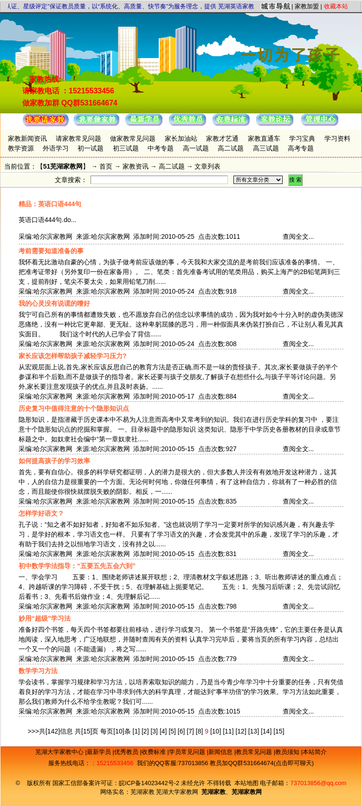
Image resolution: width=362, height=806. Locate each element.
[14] (266, 731)
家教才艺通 (222, 138)
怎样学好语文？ (41, 513)
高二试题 (231, 148)
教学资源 (21, 148)
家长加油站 (181, 138)
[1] (136, 731)
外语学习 (56, 148)
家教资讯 (136, 166)
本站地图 (246, 783)
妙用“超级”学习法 (45, 618)
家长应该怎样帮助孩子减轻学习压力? (73, 356)
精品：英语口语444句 (50, 204)
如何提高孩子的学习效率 (54, 461)
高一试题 (196, 148)
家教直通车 (264, 138)
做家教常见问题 (132, 138)
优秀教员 (127, 751)
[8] (199, 731)
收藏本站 (336, 6)
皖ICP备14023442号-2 (150, 783)
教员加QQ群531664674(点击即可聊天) (262, 763)
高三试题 (266, 148)
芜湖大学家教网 (177, 791)
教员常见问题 (255, 751)
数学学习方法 (38, 671)
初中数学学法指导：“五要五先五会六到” (77, 566)
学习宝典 (302, 138)
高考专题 (301, 148)
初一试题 (90, 148)
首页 (105, 166)
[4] (163, 731)
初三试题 (126, 148)
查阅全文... (298, 236)
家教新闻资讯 (27, 138)
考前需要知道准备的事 (51, 251)
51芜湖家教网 (63, 166)
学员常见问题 (188, 751)
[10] (215, 731)
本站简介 (315, 751)
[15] (278, 731)
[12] (240, 731)
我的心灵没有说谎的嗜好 (54, 303)
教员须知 (288, 751)
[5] (172, 731)
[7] (190, 731)
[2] (145, 731)
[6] (181, 731)
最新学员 (100, 751)
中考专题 (161, 148)
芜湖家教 (142, 791)
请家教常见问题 (78, 138)
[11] (228, 731)
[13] (253, 731)
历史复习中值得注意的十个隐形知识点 (74, 408)
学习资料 (337, 138)
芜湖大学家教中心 (60, 751)
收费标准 (155, 751)
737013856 (193, 763)
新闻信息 (221, 751)
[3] (154, 731)
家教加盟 (307, 6)
